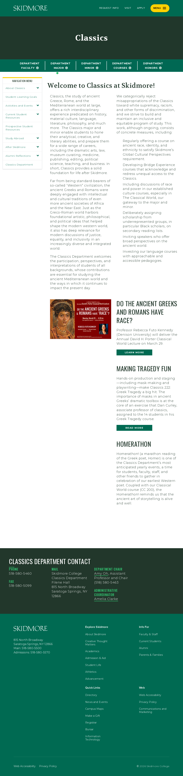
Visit (128, 8)
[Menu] (160, 8)
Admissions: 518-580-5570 (32, 652)
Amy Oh (101, 574)
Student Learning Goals (21, 96)
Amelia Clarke (106, 599)
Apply (141, 8)
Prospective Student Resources (19, 128)
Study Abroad (22, 138)
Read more (134, 427)
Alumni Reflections (22, 155)
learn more (134, 352)
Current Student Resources (22, 116)
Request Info (109, 8)
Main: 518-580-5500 (28, 648)
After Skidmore (22, 147)
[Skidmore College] (30, 8)
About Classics (22, 88)
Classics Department (19, 164)
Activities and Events (22, 105)
